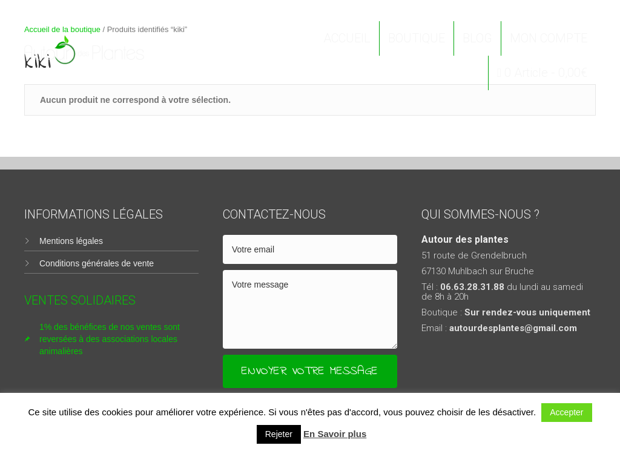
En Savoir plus (334, 434)
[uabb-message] (310, 309)
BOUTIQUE (416, 38)
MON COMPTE (548, 38)
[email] (310, 249)
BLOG (477, 38)
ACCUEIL (347, 38)
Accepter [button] (566, 412)
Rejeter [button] (278, 434)
